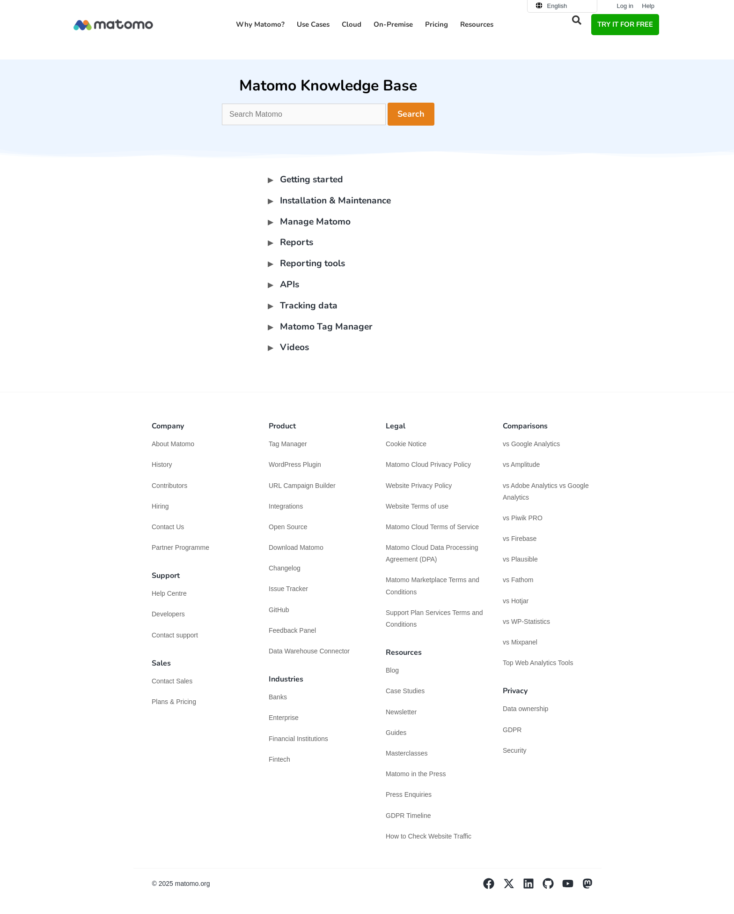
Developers (168, 614)
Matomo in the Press (416, 774)
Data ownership (525, 708)
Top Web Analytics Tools (538, 663)
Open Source (288, 527)
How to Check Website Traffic (428, 836)
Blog (392, 670)
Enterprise (285, 717)
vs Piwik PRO (523, 518)
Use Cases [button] (313, 24)
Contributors (169, 485)
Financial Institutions (299, 738)
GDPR (512, 730)
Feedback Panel (292, 630)
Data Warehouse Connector (309, 651)
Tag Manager (288, 444)
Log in (625, 5)
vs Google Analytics (531, 444)
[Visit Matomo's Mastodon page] (592, 887)
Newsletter (401, 712)
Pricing (436, 24)
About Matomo (173, 444)
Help (648, 5)
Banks (279, 697)
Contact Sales (172, 681)
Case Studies (405, 691)
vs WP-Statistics (526, 621)
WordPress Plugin (295, 464)
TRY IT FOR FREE (625, 24)
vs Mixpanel (520, 642)
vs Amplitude (521, 464)
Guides (396, 732)
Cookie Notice (406, 444)
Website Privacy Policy (419, 485)
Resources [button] (476, 24)
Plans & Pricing (174, 701)
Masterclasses (406, 753)
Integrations (286, 506)
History (162, 464)
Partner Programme (180, 547)
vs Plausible (520, 559)
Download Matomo (296, 547)
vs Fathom (518, 580)
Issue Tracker (288, 588)
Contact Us (168, 527)
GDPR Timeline (408, 815)
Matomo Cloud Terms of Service (432, 527)
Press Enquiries (409, 794)
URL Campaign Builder (302, 485)
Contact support (175, 635)
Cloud (351, 24)
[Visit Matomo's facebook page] (493, 887)
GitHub (279, 610)
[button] (577, 20)
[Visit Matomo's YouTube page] (572, 887)
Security (515, 750)
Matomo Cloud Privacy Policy (428, 464)
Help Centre (169, 593)
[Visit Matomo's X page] (513, 887)
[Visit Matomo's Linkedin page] (533, 887)
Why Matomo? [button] (260, 24)
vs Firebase (519, 538)
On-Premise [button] (393, 24)
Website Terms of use (417, 506)
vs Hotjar (515, 601)
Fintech (279, 759)
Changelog (285, 568)
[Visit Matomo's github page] (552, 887)
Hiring (160, 506)
